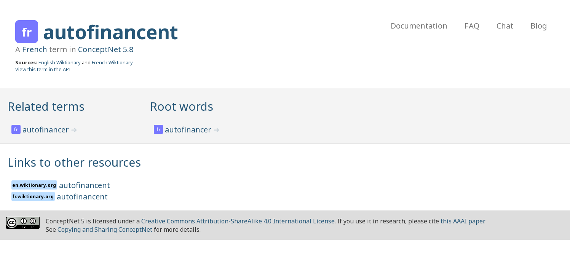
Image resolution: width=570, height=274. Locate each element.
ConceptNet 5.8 (105, 49)
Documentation (419, 26)
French (34, 49)
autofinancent (110, 32)
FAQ (472, 26)
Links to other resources (74, 162)
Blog (538, 26)
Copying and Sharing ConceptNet (104, 229)
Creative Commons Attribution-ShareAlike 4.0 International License (238, 221)
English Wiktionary (59, 62)
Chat (505, 26)
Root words (181, 106)
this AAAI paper (462, 221)
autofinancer (46, 129)
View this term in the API (43, 69)
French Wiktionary (112, 62)
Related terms (46, 106)
